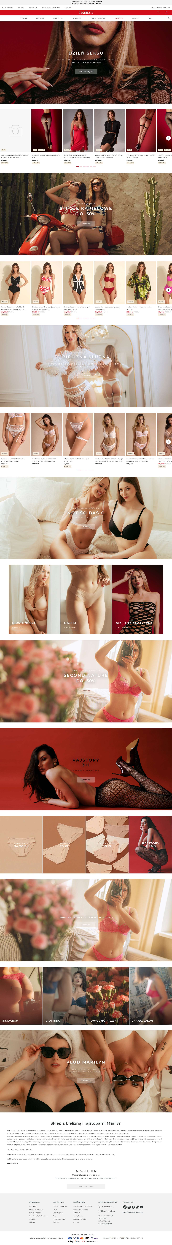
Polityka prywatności (36, 1209)
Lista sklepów (58, 1213)
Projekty (32, 1222)
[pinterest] (125, 1207)
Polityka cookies (35, 1213)
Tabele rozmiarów (59, 1219)
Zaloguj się (155, 7)
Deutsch (139, 1238)
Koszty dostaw (78, 1216)
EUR (116, 1238)
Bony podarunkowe (60, 1206)
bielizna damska (65, 1130)
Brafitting (56, 1222)
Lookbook (32, 1219)
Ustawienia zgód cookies (38, 1216)
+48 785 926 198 (105, 1206)
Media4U (32, 1238)
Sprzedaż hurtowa (79, 1219)
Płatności (76, 1213)
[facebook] (133, 1207)
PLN (111, 1238)
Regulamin (33, 1206)
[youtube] (141, 1207)
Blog (54, 1216)
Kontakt (76, 1222)
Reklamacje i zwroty (80, 1209)
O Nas (55, 1209)
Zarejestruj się (165, 7)
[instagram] (129, 1207)
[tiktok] (137, 1207)
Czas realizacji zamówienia (83, 1206)
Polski (123, 1238)
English (130, 1238)
